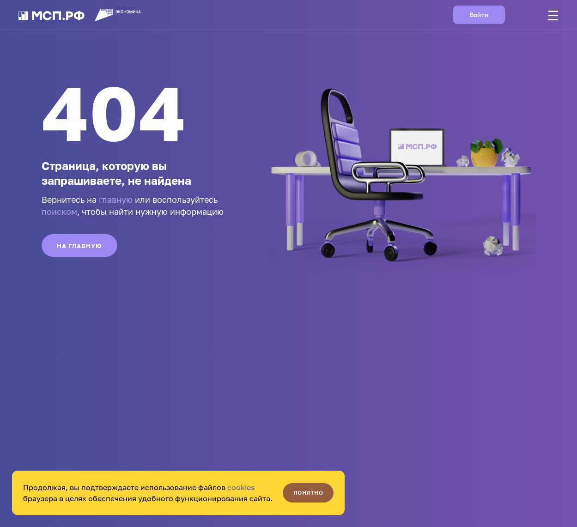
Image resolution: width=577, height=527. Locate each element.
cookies (241, 487)
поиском (59, 211)
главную (116, 199)
